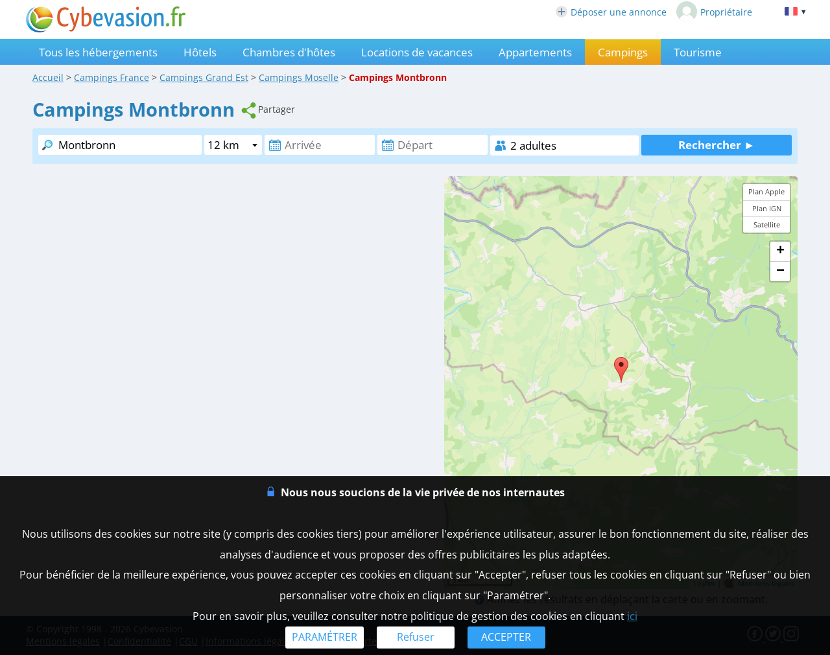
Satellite (766, 224)
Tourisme (698, 52)
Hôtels (200, 52)
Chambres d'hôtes (289, 52)
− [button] (780, 271)
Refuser (415, 637)
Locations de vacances (417, 52)
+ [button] (780, 251)
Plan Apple (766, 191)
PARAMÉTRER (324, 637)
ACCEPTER (506, 637)
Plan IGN (766, 208)
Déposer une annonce (611, 12)
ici (632, 616)
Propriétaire (714, 11)
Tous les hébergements (98, 52)
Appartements (535, 52)
